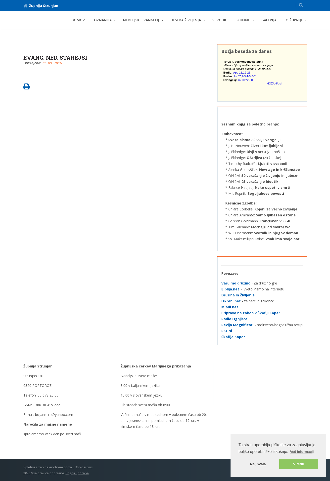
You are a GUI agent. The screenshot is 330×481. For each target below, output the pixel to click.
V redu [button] (298, 464)
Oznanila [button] (103, 20)
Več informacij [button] (302, 452)
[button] (301, 5)
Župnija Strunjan (40, 5)
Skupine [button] (243, 20)
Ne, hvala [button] (258, 464)
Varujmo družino (235, 283)
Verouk (219, 20)
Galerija (269, 20)
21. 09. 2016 (52, 63)
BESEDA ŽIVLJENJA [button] (186, 20)
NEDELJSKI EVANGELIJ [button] (141, 20)
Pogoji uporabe (77, 473)
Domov (78, 20)
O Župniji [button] (294, 20)
